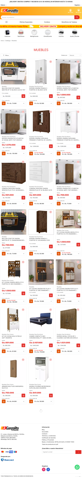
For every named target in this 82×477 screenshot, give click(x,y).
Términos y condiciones (49, 435)
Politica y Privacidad (48, 439)
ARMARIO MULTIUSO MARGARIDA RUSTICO (12, 386)
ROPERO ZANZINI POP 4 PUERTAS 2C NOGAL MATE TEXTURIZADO (67, 88)
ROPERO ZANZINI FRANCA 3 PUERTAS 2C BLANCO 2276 (38, 88)
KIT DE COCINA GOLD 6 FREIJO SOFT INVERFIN (12, 336)
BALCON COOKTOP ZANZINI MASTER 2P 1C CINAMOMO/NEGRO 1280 (13, 239)
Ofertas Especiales (26, 22)
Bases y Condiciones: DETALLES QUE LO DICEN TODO (58, 441)
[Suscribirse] (78, 452)
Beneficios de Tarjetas (69, 22)
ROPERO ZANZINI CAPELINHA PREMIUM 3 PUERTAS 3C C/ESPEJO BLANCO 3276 (68, 138)
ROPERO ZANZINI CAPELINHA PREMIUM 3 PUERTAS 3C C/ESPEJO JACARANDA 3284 (40, 138)
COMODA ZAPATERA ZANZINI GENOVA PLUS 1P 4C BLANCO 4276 (40, 189)
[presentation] (55, 458)
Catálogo (7, 40)
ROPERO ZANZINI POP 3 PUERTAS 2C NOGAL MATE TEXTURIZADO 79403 (67, 189)
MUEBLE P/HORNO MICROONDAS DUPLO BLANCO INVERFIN (39, 386)
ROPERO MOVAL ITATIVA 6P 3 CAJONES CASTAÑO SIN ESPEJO (67, 336)
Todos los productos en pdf (50, 444)
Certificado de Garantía (49, 437)
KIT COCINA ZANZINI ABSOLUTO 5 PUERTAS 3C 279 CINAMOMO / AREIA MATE (68, 232)
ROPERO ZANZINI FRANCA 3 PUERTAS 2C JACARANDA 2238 (39, 239)
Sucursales (45, 431)
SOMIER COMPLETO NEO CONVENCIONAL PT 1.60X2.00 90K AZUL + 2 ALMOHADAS (40, 336)
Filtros (6, 55)
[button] (3, 103)
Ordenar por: (64, 55)
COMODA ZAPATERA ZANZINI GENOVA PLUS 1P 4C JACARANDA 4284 (13, 189)
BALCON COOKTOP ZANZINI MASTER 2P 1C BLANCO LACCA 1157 (13, 88)
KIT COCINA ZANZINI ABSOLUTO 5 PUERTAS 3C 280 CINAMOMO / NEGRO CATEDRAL (13, 282)
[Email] (59, 451)
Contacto (44, 433)
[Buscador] (37, 17)
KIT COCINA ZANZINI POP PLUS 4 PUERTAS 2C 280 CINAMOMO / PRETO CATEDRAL (40, 289)
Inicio (2, 40)
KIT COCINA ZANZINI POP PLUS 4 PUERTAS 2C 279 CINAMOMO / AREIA (67, 289)
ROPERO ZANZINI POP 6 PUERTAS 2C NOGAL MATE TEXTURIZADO (12, 138)
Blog (43, 429)
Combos (47, 22)
